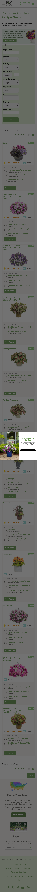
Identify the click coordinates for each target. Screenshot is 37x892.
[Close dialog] (36, 433)
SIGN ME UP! (28, 450)
